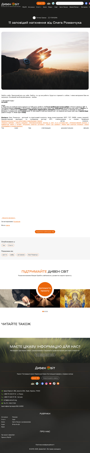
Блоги (45, 7)
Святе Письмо (63, 7)
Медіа (50, 7)
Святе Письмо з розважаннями (21, 422)
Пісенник (14, 417)
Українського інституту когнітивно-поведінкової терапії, (22, 121)
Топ (3, 245)
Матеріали (84, 7)
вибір (12, 255)
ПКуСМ (24, 7)
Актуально (31, 7)
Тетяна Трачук (41, 18)
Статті (38, 7)
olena (8, 225)
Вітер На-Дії (16, 424)
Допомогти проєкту (45, 289)
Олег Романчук (33, 255)
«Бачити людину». (8, 218)
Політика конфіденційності (45, 445)
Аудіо (3, 424)
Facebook (16, 221)
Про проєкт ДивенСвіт (8, 435)
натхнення (20, 255)
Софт (56, 7)
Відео (3, 427)
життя (4, 255)
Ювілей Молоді (74, 7)
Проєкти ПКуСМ (6, 437)
